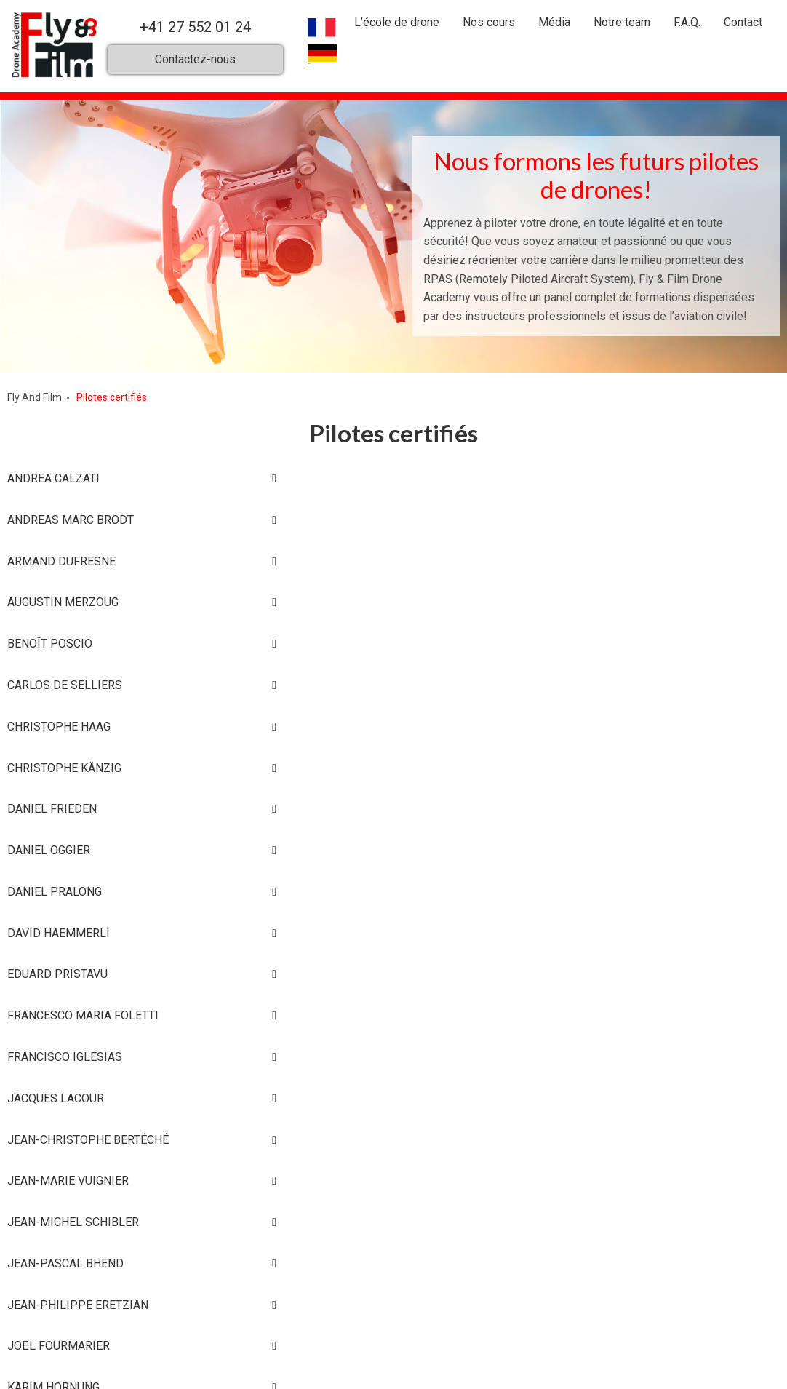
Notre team (622, 22)
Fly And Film (34, 397)
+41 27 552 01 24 (195, 27)
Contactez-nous (195, 58)
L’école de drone (396, 22)
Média (554, 22)
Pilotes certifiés (111, 397)
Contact (743, 22)
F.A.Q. (687, 22)
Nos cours (489, 22)
